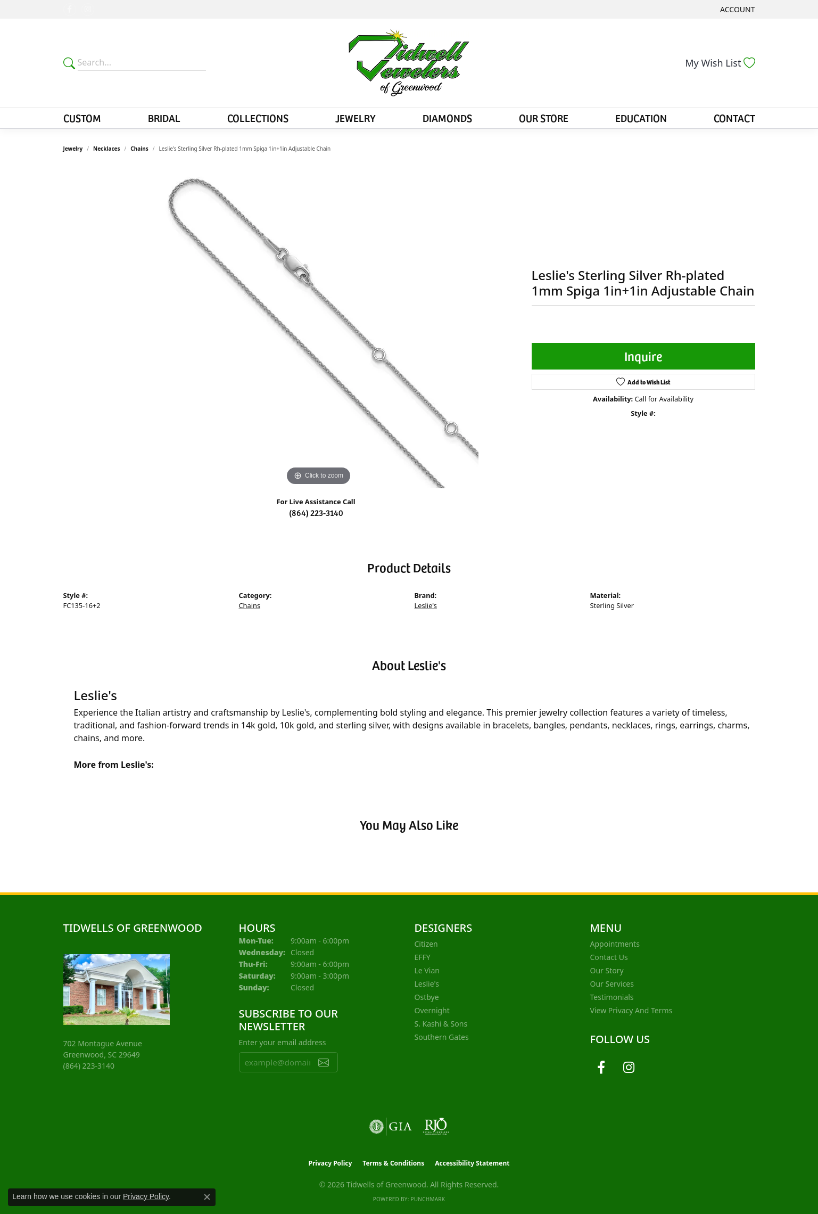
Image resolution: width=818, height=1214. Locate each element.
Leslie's (426, 605)
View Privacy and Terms (631, 1010)
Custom (82, 118)
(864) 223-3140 (316, 512)
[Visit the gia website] (390, 1126)
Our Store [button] (543, 118)
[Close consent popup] (207, 1197)
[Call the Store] (89, 1066)
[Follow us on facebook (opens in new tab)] (69, 9)
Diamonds (447, 118)
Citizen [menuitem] (426, 944)
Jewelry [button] (355, 118)
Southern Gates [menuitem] (442, 1037)
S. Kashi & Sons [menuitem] (441, 1024)
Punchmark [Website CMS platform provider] (427, 1199)
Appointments (615, 944)
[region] (318, 328)
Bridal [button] (164, 118)
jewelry (73, 148)
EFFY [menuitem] (423, 957)
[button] (736, 9)
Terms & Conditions (393, 1163)
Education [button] (641, 118)
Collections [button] (257, 118)
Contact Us (609, 957)
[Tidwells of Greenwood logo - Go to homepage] (409, 63)
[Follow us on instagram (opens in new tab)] (87, 9)
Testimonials (612, 997)
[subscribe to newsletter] (323, 1062)
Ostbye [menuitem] (427, 997)
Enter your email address (282, 1042)
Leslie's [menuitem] (427, 984)
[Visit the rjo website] (436, 1126)
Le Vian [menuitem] (427, 970)
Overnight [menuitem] (432, 1010)
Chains (139, 148)
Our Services (612, 984)
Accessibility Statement (472, 1163)
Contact (734, 118)
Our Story (607, 970)
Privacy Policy (330, 1163)
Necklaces (106, 148)
